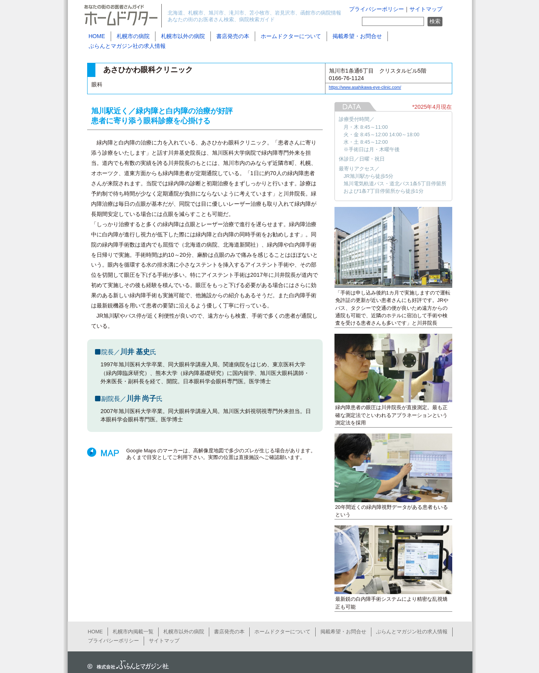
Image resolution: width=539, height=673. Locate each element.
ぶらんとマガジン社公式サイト (126, 665)
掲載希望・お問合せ (357, 36)
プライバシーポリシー (376, 9)
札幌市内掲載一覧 (133, 632)
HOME (97, 36)
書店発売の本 (232, 36)
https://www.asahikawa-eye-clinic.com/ (365, 87)
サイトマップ (425, 9)
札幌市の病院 (133, 36)
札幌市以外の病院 (183, 36)
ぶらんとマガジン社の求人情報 (127, 46)
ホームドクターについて (291, 36)
